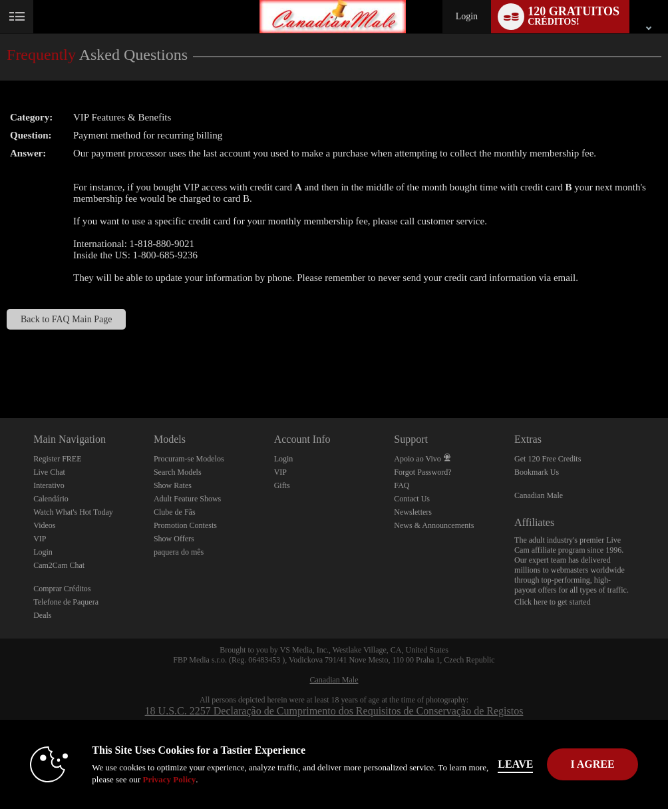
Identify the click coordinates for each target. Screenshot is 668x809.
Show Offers (174, 538)
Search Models (178, 472)
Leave (515, 764)
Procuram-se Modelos (189, 458)
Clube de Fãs (175, 512)
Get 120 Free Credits (547, 458)
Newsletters (413, 512)
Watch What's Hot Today (73, 512)
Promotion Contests (185, 525)
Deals (42, 615)
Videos (44, 525)
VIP (39, 538)
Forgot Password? (422, 472)
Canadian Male (538, 495)
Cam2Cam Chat (58, 565)
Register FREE (57, 458)
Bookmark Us (536, 472)
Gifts (282, 485)
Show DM (0, 368)
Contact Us (412, 498)
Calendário (51, 498)
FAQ (401, 485)
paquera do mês (179, 552)
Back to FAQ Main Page (66, 319)
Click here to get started (552, 602)
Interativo (49, 485)
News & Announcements (434, 525)
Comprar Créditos (61, 588)
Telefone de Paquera (65, 602)
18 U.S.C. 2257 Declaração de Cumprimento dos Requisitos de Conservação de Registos (334, 710)
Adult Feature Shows (187, 498)
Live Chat (49, 472)
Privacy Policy (169, 779)
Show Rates (173, 485)
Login (467, 16)
